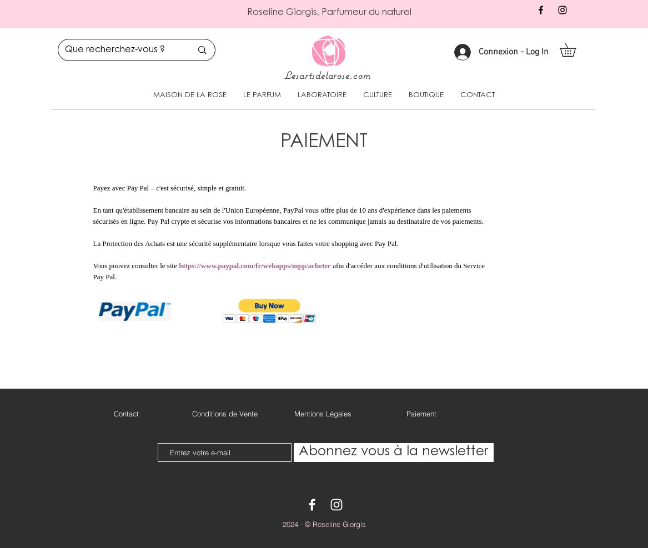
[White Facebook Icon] (312, 504)
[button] (574, 50)
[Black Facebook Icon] (540, 10)
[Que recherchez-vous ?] (120, 50)
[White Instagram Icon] (336, 504)
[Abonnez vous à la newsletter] (394, 452)
